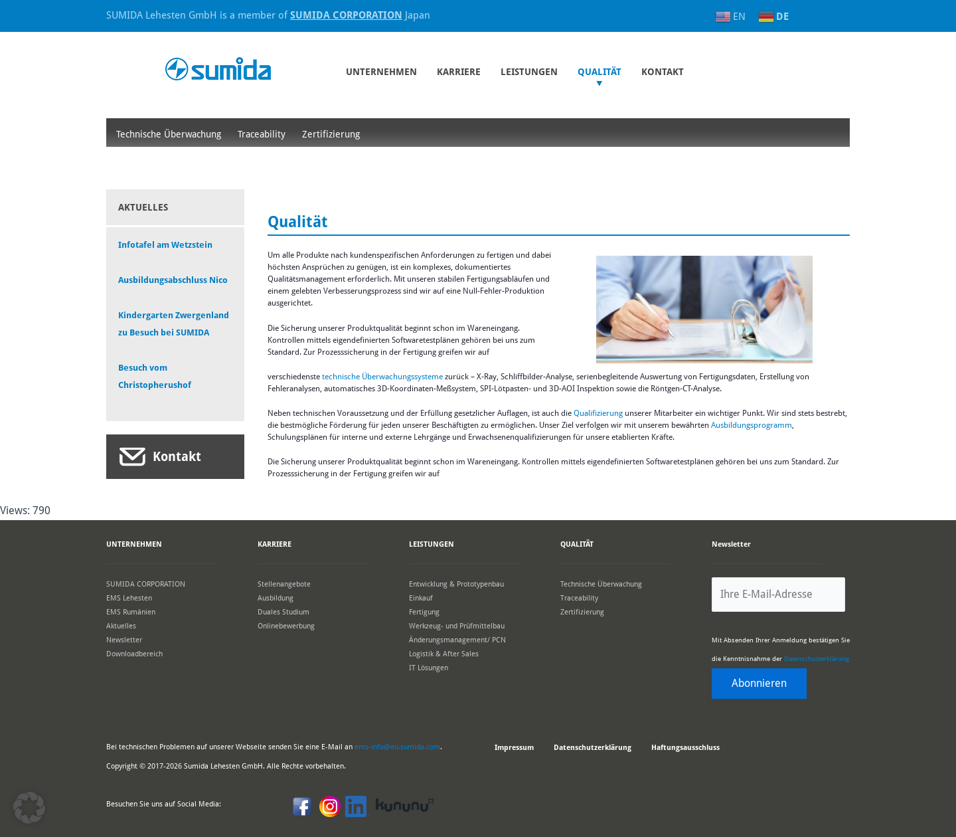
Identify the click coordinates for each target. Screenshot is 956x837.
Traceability (261, 134)
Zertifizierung (331, 134)
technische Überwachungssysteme (382, 376)
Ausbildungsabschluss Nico (173, 280)
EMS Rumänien (130, 611)
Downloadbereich (134, 653)
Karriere (459, 71)
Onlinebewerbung (286, 625)
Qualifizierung (599, 413)
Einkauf (421, 597)
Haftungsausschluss (685, 747)
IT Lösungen (428, 667)
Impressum (514, 747)
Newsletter (124, 639)
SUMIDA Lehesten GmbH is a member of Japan (268, 15)
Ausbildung (275, 597)
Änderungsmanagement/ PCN (457, 639)
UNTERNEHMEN (381, 71)
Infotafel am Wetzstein (165, 245)
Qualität (599, 71)
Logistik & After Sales (444, 653)
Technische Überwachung (168, 134)
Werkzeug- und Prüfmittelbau (457, 625)
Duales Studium (283, 611)
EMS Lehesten (129, 597)
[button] (29, 808)
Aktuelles (121, 625)
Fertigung (424, 611)
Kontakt (177, 456)
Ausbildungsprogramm (751, 425)
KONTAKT (662, 71)
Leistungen (529, 71)
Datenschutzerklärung (816, 658)
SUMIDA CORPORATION (145, 583)
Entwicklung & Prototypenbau (456, 583)
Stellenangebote (284, 583)
